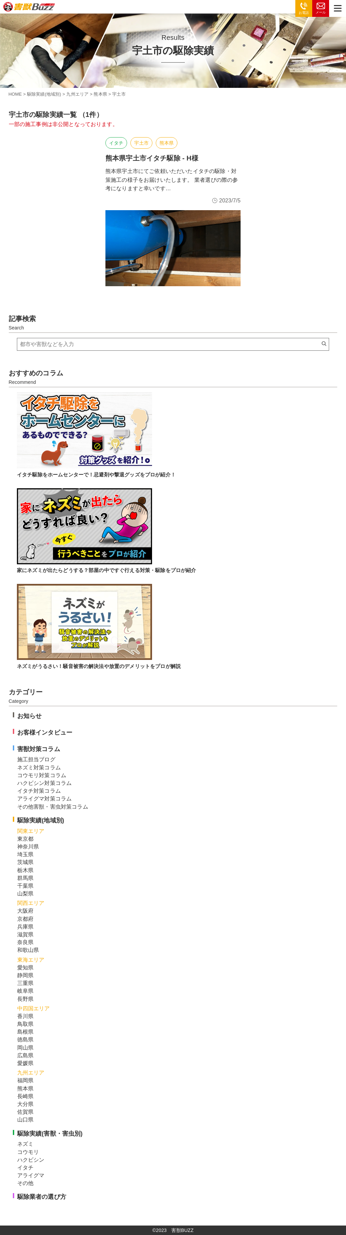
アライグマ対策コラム (44, 798)
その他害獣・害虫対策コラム (52, 807)
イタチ (116, 143)
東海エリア (31, 960)
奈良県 (25, 942)
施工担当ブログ (36, 759)
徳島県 (25, 1039)
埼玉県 (25, 854)
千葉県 (25, 886)
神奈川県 (28, 846)
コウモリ (28, 1152)
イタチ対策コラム (39, 791)
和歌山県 (28, 950)
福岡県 (25, 1080)
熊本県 (166, 143)
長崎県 (25, 1096)
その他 (25, 1183)
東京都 (25, 839)
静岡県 (25, 975)
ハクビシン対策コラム (44, 783)
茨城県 (25, 862)
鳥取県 (25, 1024)
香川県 (25, 1016)
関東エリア (31, 831)
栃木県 (25, 870)
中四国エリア (33, 1008)
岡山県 (25, 1048)
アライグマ (31, 1175)
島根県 (25, 1032)
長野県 (25, 999)
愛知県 (25, 967)
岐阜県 (25, 991)
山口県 (25, 1119)
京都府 (25, 919)
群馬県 (25, 878)
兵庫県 (25, 927)
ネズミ (25, 1144)
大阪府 (25, 911)
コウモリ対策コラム (41, 775)
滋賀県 (25, 934)
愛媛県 (25, 1063)
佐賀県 (25, 1112)
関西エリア (31, 903)
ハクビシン (31, 1160)
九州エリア (31, 1073)
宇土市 (141, 143)
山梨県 (25, 893)
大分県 (25, 1104)
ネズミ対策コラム (39, 767)
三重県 (25, 983)
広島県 (25, 1055)
